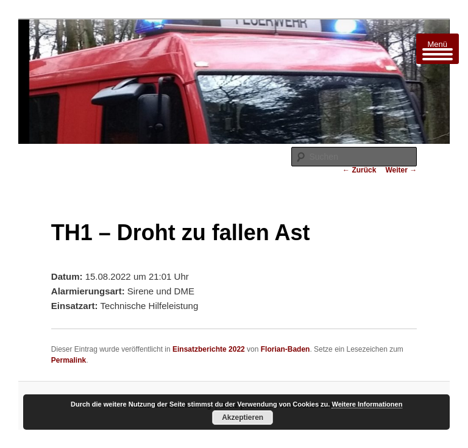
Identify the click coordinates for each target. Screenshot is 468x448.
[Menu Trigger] (437, 49)
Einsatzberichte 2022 (208, 349)
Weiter (401, 170)
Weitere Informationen (367, 404)
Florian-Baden (285, 349)
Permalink (68, 360)
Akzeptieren (242, 417)
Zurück (359, 170)
